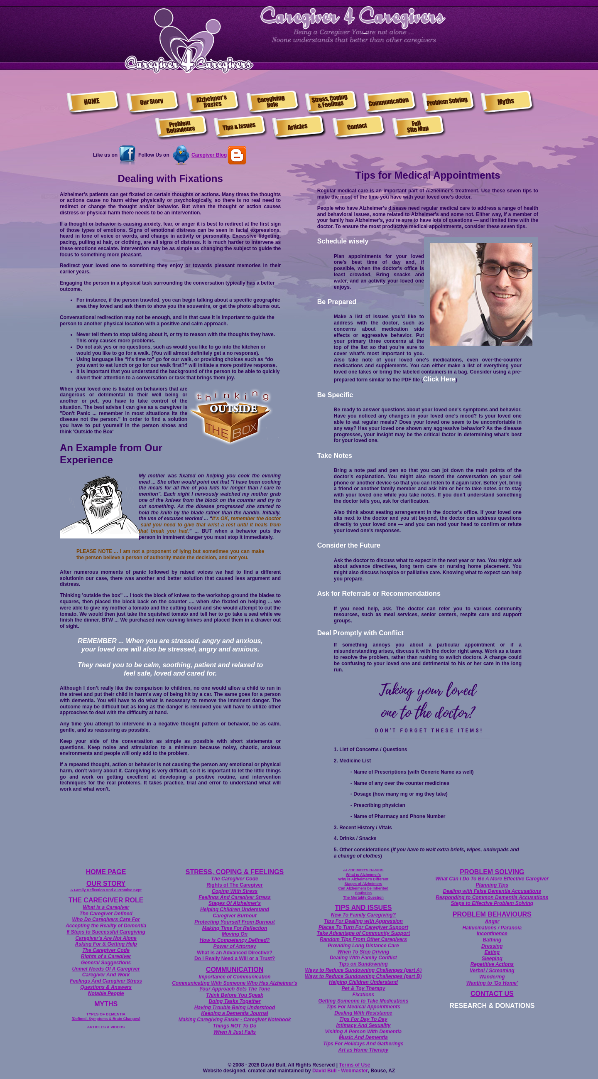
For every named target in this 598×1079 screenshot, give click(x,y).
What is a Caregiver (106, 907)
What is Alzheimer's (363, 875)
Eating (492, 952)
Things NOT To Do (235, 1026)
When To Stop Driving (363, 952)
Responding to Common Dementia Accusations (492, 897)
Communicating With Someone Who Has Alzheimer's (234, 983)
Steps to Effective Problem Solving (492, 903)
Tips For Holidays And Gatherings (363, 1044)
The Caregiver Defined (105, 914)
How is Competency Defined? (235, 940)
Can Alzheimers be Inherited (363, 888)
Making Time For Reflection (234, 928)
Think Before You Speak (234, 995)
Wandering (492, 977)
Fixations (364, 995)
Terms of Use (354, 1065)
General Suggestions (106, 963)
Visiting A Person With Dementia (363, 1032)
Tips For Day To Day (363, 1019)
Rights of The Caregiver (234, 885)
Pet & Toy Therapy (363, 988)
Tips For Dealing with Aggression (363, 921)
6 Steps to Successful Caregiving (105, 932)
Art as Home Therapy (363, 1050)
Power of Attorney (234, 946)
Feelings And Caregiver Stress (106, 981)
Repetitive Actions (492, 964)
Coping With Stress (235, 891)
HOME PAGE (106, 871)
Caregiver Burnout (234, 916)
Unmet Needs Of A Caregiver (106, 969)
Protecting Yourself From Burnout (234, 922)
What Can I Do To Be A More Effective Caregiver (492, 879)
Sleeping (492, 958)
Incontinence (492, 933)
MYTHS (106, 1004)
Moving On (235, 934)
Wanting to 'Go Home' (492, 983)
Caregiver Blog (209, 155)
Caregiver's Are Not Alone (105, 938)
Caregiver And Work (106, 975)
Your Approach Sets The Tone (234, 989)
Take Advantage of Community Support (363, 933)
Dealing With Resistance (363, 1013)
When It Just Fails (234, 1032)
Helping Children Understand (234, 909)
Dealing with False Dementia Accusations (492, 891)
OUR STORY (105, 883)
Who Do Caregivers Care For (106, 919)
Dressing (491, 946)
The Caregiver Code (105, 950)
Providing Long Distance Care (363, 946)
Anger (492, 921)
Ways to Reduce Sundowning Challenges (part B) (363, 976)
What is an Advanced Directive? (234, 953)
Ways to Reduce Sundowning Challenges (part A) (363, 970)
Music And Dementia (363, 1037)
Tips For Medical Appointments (363, 1007)
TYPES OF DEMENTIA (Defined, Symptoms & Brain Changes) (106, 1016)
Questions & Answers (106, 987)
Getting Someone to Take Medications (363, 1001)
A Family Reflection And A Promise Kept (106, 890)
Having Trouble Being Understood (234, 1007)
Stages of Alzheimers (363, 884)
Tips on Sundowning (363, 964)
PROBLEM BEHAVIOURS (492, 914)
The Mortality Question (363, 897)
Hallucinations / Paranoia (492, 928)
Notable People (106, 993)
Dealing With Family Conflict (363, 958)
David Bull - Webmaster (340, 1071)
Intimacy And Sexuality (363, 1025)
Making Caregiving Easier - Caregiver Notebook (235, 1019)
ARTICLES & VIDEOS (106, 1027)
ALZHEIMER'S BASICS (363, 870)
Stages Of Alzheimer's (234, 903)
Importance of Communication (234, 977)
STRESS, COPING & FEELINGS (235, 871)
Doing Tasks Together (234, 1001)
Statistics (363, 893)
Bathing (492, 940)
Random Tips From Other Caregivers (363, 939)
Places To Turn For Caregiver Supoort (363, 927)
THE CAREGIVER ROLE (106, 900)
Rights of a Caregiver (106, 956)
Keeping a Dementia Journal (234, 1013)
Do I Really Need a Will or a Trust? (234, 958)
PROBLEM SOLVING (492, 871)
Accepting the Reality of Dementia (106, 926)
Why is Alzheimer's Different (363, 879)
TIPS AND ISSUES (363, 907)
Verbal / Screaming (492, 970)
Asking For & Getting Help (106, 944)
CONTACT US (492, 993)
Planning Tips (492, 885)
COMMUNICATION (234, 969)
